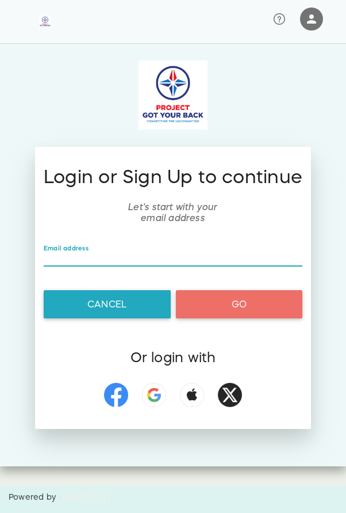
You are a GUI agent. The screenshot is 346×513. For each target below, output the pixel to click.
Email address (66, 248)
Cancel (106, 304)
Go (239, 304)
